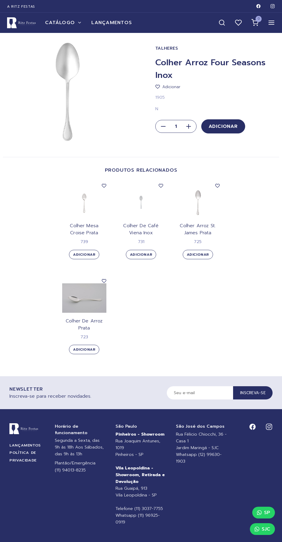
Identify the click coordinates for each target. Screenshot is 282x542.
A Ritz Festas (21, 6)
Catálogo (63, 22)
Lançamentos (111, 22)
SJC (262, 529)
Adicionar (223, 126)
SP (263, 512)
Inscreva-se (252, 393)
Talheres (166, 48)
